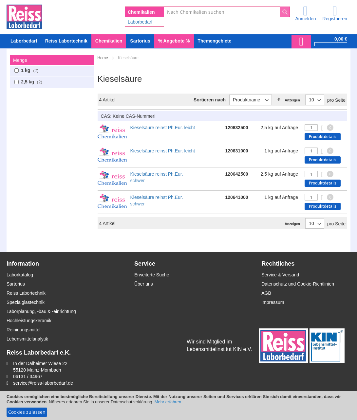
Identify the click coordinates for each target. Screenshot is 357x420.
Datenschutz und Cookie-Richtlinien (297, 284)
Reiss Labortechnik (26, 293)
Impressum (272, 302)
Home (103, 58)
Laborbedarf (140, 22)
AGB (266, 293)
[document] (178, 405)
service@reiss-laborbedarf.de (43, 383)
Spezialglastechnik (26, 302)
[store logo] (24, 15)
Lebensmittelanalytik (27, 338)
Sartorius (16, 284)
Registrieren (335, 18)
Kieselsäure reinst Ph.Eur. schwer (156, 177)
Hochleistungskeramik (29, 320)
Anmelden (305, 18)
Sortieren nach (210, 99)
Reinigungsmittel (24, 329)
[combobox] (227, 12)
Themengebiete (215, 41)
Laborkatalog (20, 274)
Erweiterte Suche (151, 274)
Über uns (143, 284)
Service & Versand (280, 274)
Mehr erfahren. (168, 401)
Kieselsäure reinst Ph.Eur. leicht (162, 127)
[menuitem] (24, 41)
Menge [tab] (20, 60)
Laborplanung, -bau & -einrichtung (41, 311)
